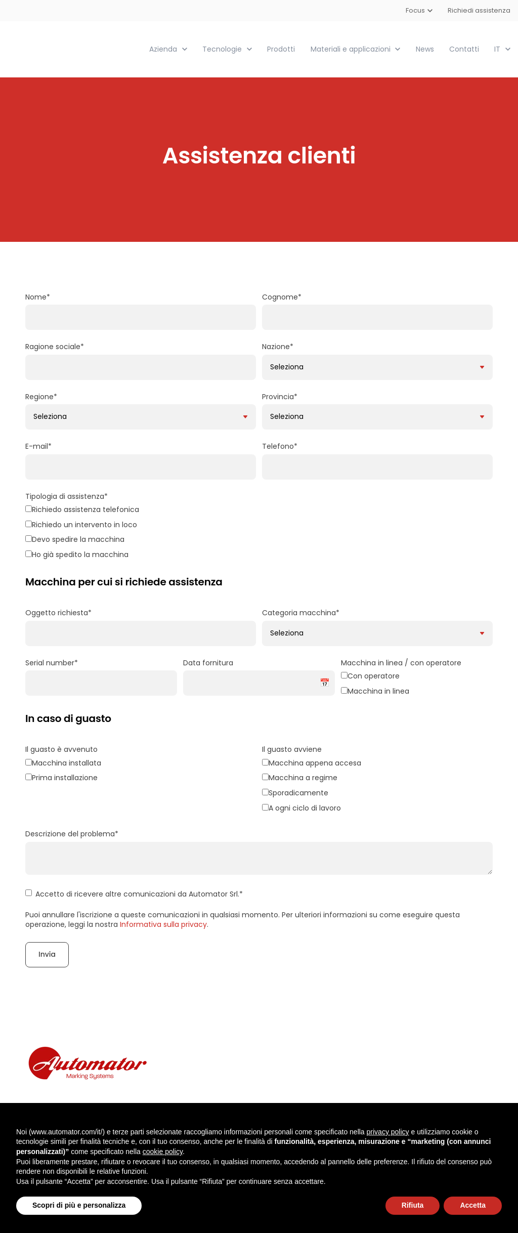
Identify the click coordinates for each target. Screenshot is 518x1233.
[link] (64, 48)
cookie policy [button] (163, 1151)
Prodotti (281, 49)
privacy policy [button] (388, 1132)
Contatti (464, 49)
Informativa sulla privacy (163, 924)
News (425, 49)
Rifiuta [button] (413, 1205)
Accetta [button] (473, 1205)
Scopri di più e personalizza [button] (78, 1205)
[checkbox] (259, 533)
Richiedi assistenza (479, 10)
